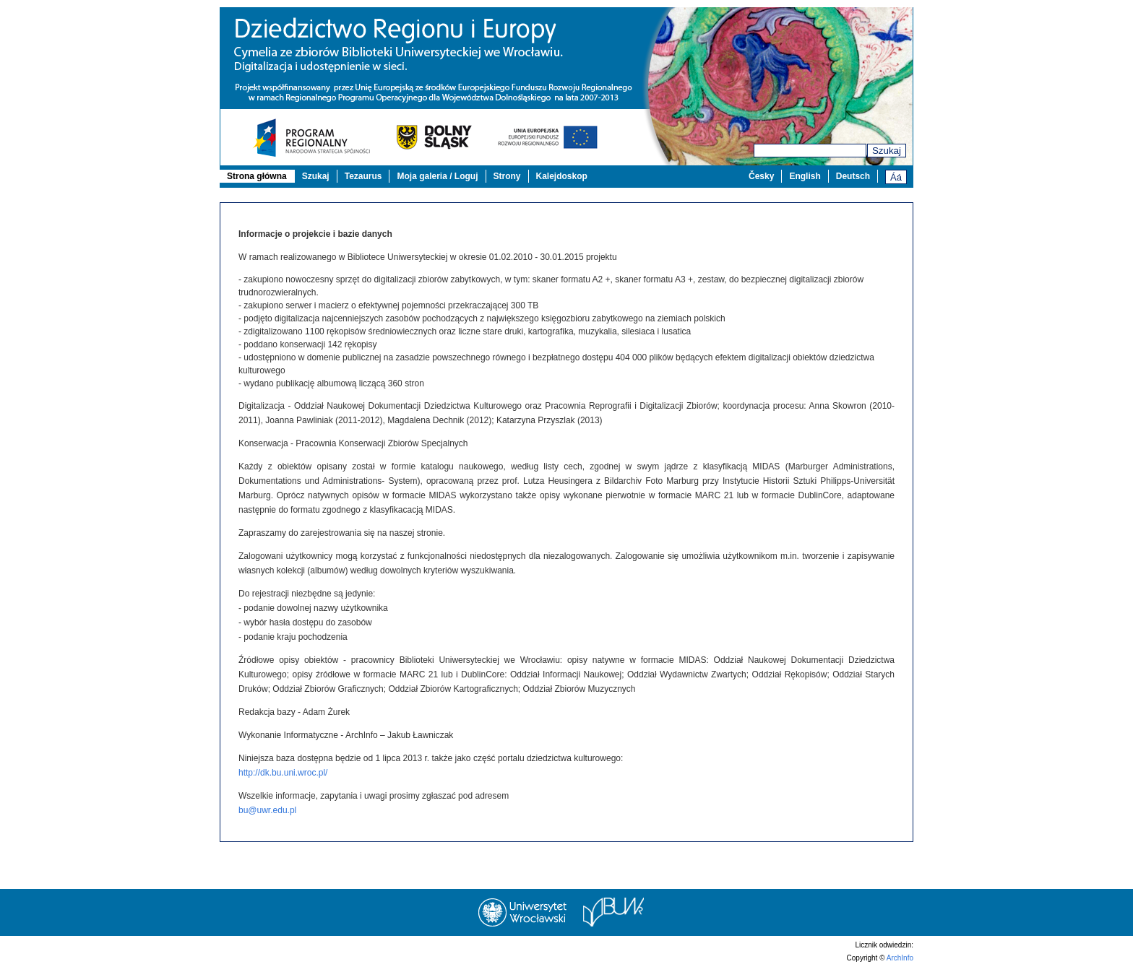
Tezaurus (363, 176)
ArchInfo (900, 958)
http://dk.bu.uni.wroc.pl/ (282, 773)
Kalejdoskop (561, 176)
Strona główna (257, 176)
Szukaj (886, 150)
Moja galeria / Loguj (437, 176)
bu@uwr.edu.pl (267, 810)
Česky (761, 176)
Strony (507, 176)
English (804, 176)
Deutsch (853, 176)
